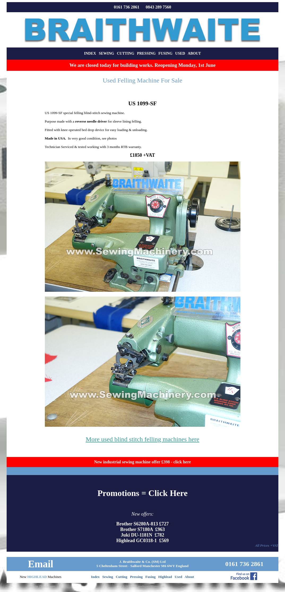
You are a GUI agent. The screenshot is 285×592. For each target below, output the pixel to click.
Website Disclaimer (41, 586)
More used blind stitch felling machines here (142, 439)
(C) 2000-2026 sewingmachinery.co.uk (142, 586)
